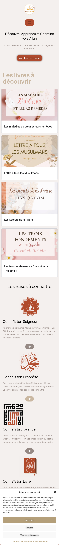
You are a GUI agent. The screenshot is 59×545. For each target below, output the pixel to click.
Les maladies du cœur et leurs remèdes (28, 126)
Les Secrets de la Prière (18, 219)
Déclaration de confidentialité (23, 541)
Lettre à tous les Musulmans (21, 173)
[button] (55, 492)
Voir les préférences (29, 535)
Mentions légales (41, 541)
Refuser (29, 528)
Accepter (29, 520)
